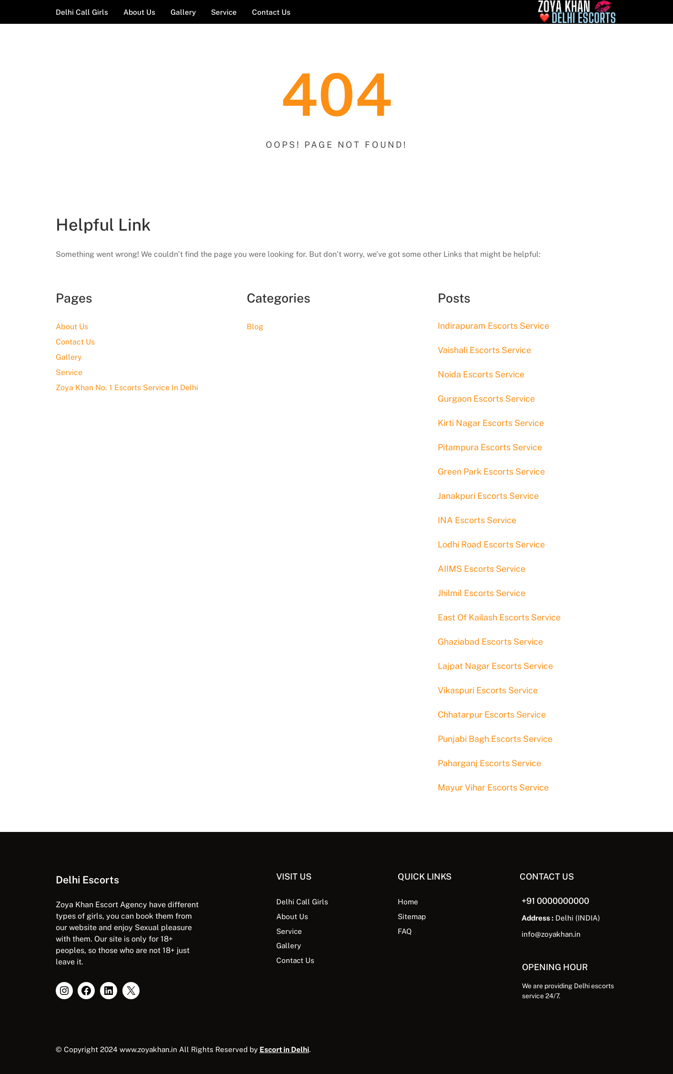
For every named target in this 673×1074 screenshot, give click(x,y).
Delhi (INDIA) (561, 917)
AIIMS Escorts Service (481, 569)
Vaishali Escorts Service (484, 350)
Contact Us (75, 341)
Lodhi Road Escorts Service (491, 544)
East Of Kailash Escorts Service (499, 617)
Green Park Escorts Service (491, 471)
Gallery (69, 357)
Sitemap (412, 916)
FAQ (405, 931)
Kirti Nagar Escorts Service (491, 423)
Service (69, 372)
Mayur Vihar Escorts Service (493, 787)
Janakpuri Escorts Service (488, 496)
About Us (72, 326)
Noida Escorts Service (481, 374)
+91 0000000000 (555, 901)
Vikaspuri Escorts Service (488, 690)
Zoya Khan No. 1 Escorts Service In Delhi (127, 387)
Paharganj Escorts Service (489, 763)
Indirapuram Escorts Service (493, 326)
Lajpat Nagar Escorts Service (495, 666)
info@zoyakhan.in (551, 934)
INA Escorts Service (477, 520)
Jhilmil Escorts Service (481, 593)
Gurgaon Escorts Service (486, 399)
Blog (255, 326)
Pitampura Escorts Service (490, 447)
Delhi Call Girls (302, 901)
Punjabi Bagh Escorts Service (495, 739)
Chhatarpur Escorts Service (492, 714)
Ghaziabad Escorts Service (490, 642)
